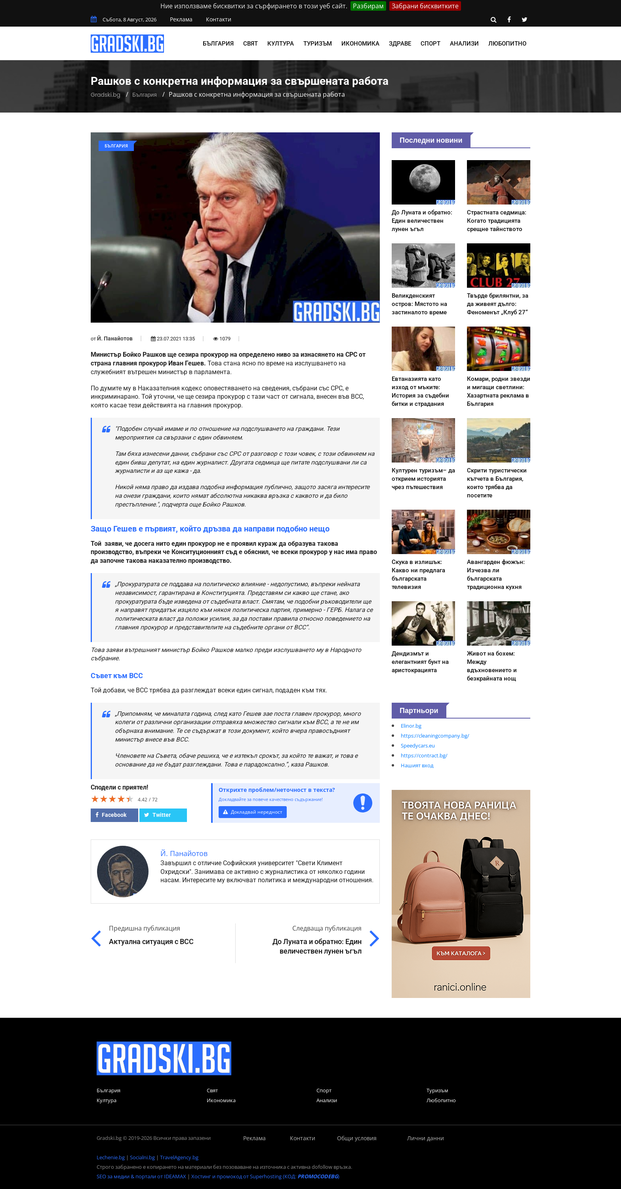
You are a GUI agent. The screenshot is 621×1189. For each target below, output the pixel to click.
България (218, 43)
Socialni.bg (142, 1157)
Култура (280, 43)
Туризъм (317, 43)
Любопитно (507, 43)
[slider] (112, 798)
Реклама (181, 19)
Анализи (464, 43)
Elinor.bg (411, 725)
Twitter (157, 815)
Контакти (218, 19)
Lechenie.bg (111, 1157)
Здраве (400, 43)
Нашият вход (417, 765)
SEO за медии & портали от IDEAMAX (141, 1176)
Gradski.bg (105, 95)
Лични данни (425, 1138)
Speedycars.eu (418, 745)
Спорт (430, 43)
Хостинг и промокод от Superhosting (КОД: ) (265, 1176)
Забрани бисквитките (425, 6)
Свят (250, 43)
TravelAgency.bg (179, 1157)
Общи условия (357, 1138)
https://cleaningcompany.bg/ (435, 735)
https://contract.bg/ (424, 755)
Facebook (110, 815)
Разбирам (368, 6)
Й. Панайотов (115, 338)
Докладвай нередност (254, 812)
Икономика (360, 43)
